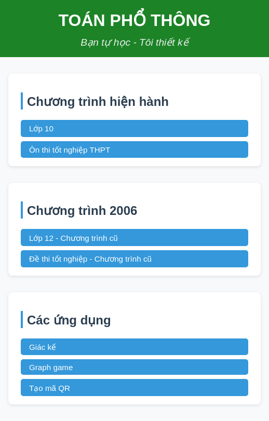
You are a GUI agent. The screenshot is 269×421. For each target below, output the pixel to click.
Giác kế (42, 347)
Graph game (51, 367)
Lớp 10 (41, 128)
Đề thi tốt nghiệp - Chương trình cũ (90, 258)
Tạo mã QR (49, 388)
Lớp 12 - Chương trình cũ (73, 238)
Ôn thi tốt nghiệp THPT (69, 149)
